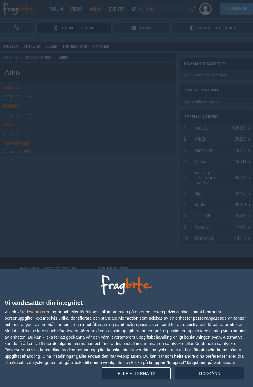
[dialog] (126, 328)
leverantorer (38, 312)
